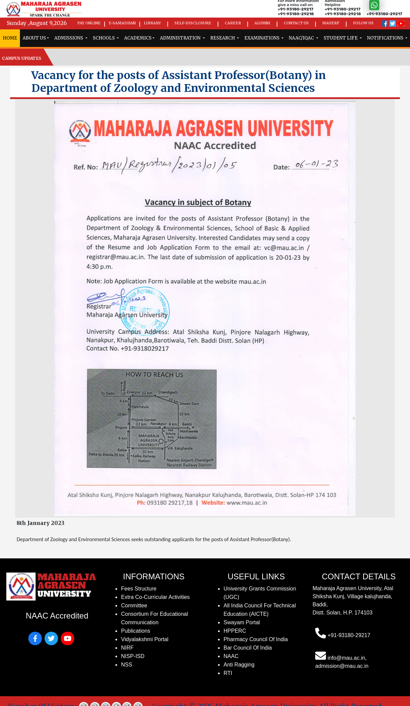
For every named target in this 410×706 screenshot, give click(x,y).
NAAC (231, 656)
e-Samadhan (122, 23)
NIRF (127, 648)
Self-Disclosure (192, 23)
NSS (126, 664)
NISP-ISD (132, 656)
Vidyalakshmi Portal (144, 639)
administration (180, 38)
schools (104, 38)
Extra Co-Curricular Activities (155, 597)
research (223, 38)
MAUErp (330, 23)
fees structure (139, 588)
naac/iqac (302, 38)
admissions (69, 38)
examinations (262, 38)
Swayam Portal (242, 622)
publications (135, 631)
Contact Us (296, 23)
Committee (134, 605)
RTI (228, 673)
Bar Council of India (248, 648)
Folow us (363, 23)
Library (152, 23)
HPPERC (235, 631)
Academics (138, 38)
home (10, 38)
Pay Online (89, 23)
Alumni (262, 23)
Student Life (341, 38)
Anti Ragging (239, 664)
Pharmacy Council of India (256, 639)
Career (233, 23)
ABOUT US (34, 38)
